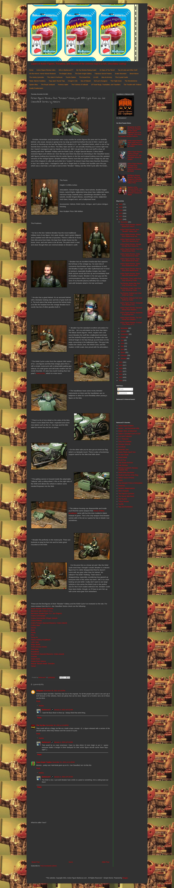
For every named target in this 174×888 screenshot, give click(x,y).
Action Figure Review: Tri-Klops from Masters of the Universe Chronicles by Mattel (135, 167)
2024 (121, 210)
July (122, 340)
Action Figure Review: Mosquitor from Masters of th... (131, 304)
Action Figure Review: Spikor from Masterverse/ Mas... (130, 264)
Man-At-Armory (106, 77)
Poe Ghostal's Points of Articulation (130, 483)
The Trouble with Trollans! (132, 84)
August (123, 337)
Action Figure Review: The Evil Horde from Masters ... (130, 318)
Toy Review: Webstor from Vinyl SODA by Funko (131, 299)
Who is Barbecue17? (66, 70)
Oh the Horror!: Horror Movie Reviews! (42, 73)
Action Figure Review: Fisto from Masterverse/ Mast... (131, 250)
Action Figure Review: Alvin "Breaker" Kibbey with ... (129, 230)
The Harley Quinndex (36, 77)
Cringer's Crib (72, 81)
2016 (121, 374)
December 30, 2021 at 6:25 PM (54, 691)
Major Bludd (35, 644)
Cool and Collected (124, 436)
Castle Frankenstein (36, 88)
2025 (121, 207)
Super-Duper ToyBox (44, 762)
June (122, 343)
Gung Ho (34, 637)
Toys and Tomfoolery (125, 507)
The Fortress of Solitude (79, 84)
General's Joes (123, 449)
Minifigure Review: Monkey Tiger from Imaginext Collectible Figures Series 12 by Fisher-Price (135, 179)
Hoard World (122, 457)
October (124, 331)
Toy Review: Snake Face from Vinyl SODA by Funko (130, 289)
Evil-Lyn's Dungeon (100, 81)
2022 (121, 216)
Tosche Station (71, 77)
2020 (121, 362)
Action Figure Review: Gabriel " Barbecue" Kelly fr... (131, 225)
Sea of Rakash (86, 81)
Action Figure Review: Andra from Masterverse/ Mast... (130, 255)
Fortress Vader (63, 84)
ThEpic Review (123, 501)
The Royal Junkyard (48, 84)
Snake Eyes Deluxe (38, 661)
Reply (38, 701)
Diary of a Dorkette (124, 441)
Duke (33, 630)
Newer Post (36, 862)
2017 (121, 371)
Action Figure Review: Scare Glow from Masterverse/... (130, 240)
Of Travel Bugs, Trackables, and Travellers (106, 84)
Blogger (125, 878)
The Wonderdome (131, 81)
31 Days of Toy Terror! (107, 70)
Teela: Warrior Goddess (37, 81)
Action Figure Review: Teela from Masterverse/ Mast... (130, 260)
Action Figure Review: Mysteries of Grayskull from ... (131, 313)
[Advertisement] (70, 842)
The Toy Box (40, 725)
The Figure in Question (126, 493)
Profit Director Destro (39, 647)
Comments (122, 393)
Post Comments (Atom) (49, 866)
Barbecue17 (46, 710)
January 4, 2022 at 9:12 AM (63, 710)
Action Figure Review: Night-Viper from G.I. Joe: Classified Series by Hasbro (135, 143)
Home (31, 70)
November (124, 328)
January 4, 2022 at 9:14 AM (63, 777)
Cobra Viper (35, 625)
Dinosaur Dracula (124, 444)
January (124, 358)
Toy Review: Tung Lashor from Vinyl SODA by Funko (130, 279)
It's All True (122, 460)
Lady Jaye (35, 642)
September (125, 334)
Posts (120, 389)
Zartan (33, 666)
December (124, 222)
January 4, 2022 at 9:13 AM (63, 742)
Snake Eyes (35, 659)
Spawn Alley (33, 84)
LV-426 (95, 77)
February (124, 355)
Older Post (105, 862)
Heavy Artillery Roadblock (40, 640)
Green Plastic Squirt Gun (127, 452)
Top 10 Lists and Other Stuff (127, 70)
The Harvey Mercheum (126, 496)
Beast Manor (134, 73)
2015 (121, 377)
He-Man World (123, 455)
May (122, 346)
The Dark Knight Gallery (83, 73)
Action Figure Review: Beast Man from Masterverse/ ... (130, 274)
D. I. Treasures (123, 439)
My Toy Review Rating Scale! (86, 70)
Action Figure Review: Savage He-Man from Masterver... (130, 245)
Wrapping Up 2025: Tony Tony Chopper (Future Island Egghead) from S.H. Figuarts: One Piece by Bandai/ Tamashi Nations (129, 131)
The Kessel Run (84, 77)
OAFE (120, 480)
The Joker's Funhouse (54, 77)
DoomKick (122, 447)
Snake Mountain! (121, 73)
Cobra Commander (38, 616)
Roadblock (35, 652)
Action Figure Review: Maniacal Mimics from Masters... (131, 309)
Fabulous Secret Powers (103, 73)
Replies (41, 706)
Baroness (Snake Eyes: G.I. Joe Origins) (46, 613)
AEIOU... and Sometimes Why (128, 428)
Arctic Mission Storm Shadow (42, 608)
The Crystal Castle (121, 77)
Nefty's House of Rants (126, 478)
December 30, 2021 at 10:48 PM (57, 725)
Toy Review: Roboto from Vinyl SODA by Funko (130, 294)
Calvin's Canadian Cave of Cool (129, 434)
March (123, 352)
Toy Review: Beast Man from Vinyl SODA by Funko (130, 284)
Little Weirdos (123, 465)
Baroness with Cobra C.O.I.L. (42, 611)
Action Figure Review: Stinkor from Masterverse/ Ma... (130, 235)
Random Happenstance (126, 488)
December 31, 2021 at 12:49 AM (63, 762)
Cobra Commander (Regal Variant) (44, 618)
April (122, 349)
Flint (32, 635)
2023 (121, 213)
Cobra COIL (40, 373)
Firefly (33, 632)
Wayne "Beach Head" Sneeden (43, 663)
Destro (33, 628)
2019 (121, 365)
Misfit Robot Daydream (126, 472)
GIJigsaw (39, 691)
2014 (121, 380)
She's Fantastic (123, 491)
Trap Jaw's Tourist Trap (57, 81)
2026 (121, 204)
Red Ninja (35, 649)
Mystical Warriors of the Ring (128, 475)
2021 (121, 219)
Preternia (121, 486)
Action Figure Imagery (126, 426)
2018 (121, 368)
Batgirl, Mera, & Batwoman (127, 431)
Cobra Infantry (36, 620)
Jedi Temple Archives (125, 462)
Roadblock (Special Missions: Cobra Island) (47, 654)
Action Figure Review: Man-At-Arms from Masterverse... (130, 269)
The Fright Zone (116, 81)
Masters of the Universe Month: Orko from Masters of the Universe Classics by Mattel (135, 191)
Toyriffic (121, 504)
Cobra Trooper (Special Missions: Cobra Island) (49, 623)
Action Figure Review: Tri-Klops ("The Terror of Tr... (131, 323)
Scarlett (34, 656)
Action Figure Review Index (46, 70)
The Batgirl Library (65, 73)
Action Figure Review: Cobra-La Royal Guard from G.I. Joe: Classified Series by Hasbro (135, 155)
